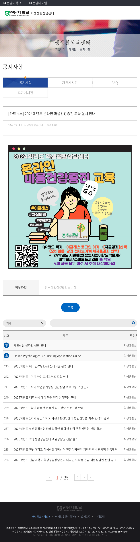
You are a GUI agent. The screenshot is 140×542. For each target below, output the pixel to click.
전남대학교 (14, 3)
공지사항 (25, 82)
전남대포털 (39, 3)
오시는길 (86, 516)
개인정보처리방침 (41, 516)
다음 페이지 (77, 477)
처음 (49, 477)
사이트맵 (100, 516)
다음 (84, 477)
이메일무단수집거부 (66, 516)
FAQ (115, 82)
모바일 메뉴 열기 (133, 13)
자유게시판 (70, 82)
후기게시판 (25, 92)
